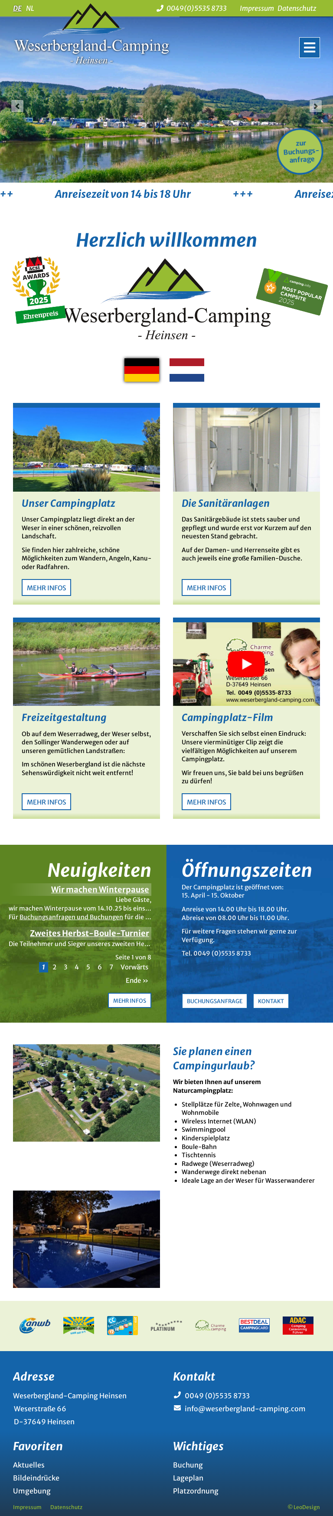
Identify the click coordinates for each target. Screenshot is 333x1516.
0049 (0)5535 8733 (217, 1395)
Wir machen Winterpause (100, 890)
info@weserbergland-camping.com (245, 1408)
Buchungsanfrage (214, 1001)
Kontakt (271, 1001)
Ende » (137, 980)
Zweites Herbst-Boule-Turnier (89, 933)
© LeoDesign (303, 1507)
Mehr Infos (46, 588)
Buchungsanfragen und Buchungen (71, 917)
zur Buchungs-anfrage (301, 151)
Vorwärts (134, 967)
